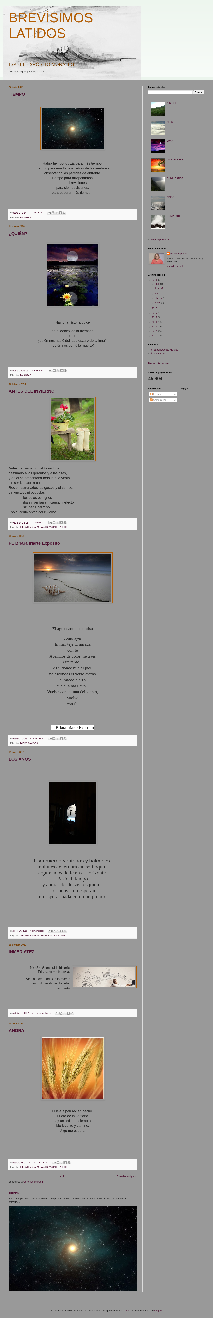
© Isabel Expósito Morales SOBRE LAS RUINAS (42, 936)
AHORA (16, 1030)
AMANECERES (175, 159)
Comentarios (158, 400)
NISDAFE (172, 103)
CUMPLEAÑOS (175, 178)
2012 (155, 331)
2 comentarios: (37, 370)
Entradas (156, 394)
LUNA (170, 140)
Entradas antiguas (126, 1176)
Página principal (160, 239)
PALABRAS (25, 217)
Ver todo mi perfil (175, 266)
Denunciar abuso (159, 363)
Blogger (158, 1310)
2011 (155, 335)
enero (158, 302)
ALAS (170, 122)
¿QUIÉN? (18, 233)
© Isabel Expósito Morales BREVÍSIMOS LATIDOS (43, 527)
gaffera (127, 1310)
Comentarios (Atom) (33, 1181)
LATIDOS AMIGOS (29, 743)
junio (157, 284)
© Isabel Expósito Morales (164, 349)
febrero (158, 298)
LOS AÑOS (20, 759)
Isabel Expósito (178, 253)
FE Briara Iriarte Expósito (34, 543)
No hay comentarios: (41, 1013)
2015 (155, 317)
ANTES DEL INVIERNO (32, 391)
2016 (155, 313)
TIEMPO (17, 94)
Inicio (62, 1176)
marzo (158, 293)
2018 (155, 280)
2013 (155, 326)
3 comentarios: (36, 212)
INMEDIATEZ (21, 951)
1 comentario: (37, 522)
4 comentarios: (37, 931)
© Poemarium (158, 353)
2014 (155, 322)
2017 (155, 308)
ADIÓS (170, 197)
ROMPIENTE (174, 216)
